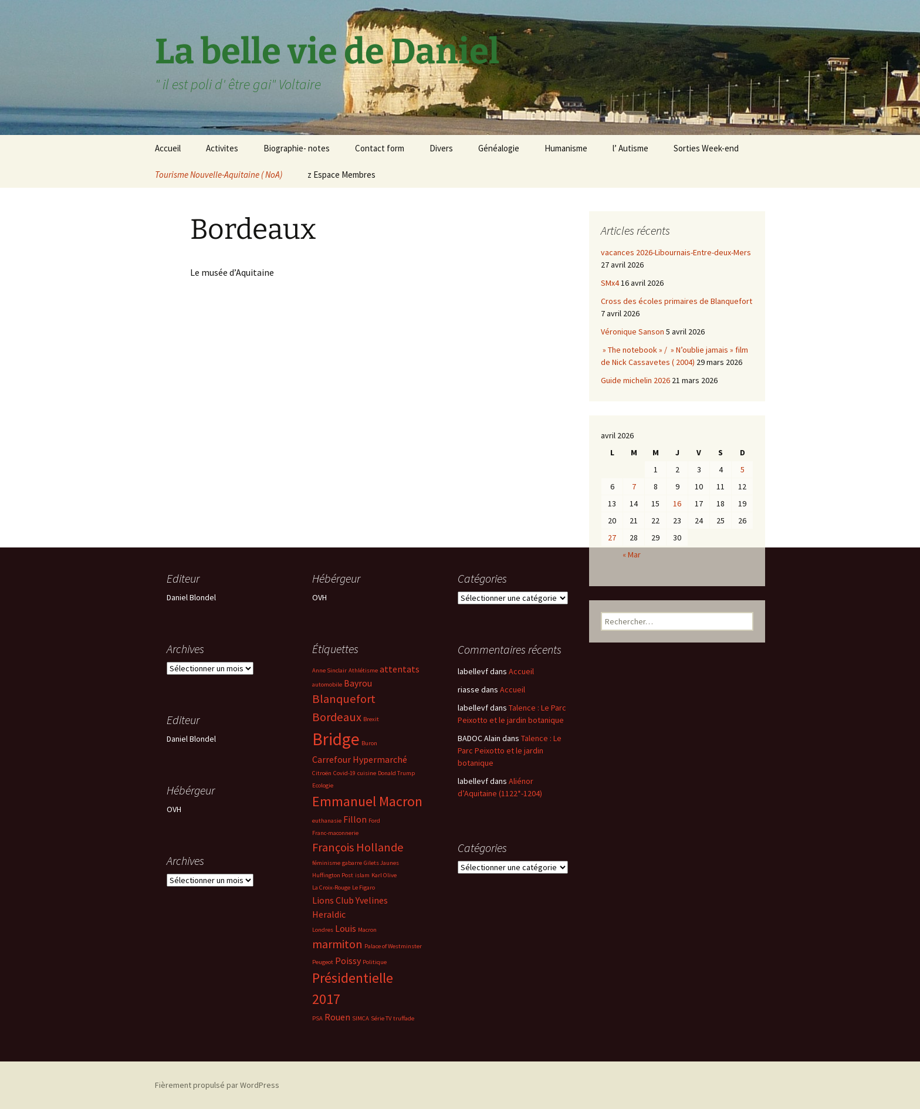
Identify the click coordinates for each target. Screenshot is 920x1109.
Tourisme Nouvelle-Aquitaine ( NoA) (218, 174)
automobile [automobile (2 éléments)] (327, 684)
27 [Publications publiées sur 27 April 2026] (612, 537)
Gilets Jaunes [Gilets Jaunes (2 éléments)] (381, 863)
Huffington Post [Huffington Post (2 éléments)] (332, 875)
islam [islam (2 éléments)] (362, 875)
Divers (441, 148)
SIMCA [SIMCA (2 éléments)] (360, 1018)
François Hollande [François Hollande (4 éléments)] (358, 847)
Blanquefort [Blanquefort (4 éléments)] (344, 698)
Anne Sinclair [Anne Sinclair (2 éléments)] (329, 670)
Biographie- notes (296, 148)
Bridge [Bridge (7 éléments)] (336, 739)
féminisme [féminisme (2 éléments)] (326, 863)
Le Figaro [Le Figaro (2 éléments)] (363, 887)
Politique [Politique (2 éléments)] (375, 962)
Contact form (379, 148)
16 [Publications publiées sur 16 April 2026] (677, 503)
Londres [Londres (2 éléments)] (322, 930)
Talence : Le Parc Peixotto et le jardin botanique (510, 750)
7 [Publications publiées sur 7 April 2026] (634, 486)
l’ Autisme (630, 148)
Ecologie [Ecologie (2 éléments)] (322, 785)
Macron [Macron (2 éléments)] (367, 930)
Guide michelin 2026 (635, 380)
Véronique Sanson (632, 331)
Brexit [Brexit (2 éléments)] (371, 719)
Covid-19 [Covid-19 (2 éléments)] (344, 773)
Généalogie (498, 148)
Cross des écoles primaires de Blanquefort (676, 301)
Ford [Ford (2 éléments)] (374, 820)
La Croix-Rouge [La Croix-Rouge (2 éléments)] (331, 887)
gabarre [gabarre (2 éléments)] (352, 863)
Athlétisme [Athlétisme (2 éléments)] (363, 670)
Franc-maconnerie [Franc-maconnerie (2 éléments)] (335, 833)
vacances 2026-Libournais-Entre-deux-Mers (676, 252)
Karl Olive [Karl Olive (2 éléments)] (384, 875)
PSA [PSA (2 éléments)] (317, 1018)
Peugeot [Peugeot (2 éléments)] (322, 962)
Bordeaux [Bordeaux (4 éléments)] (336, 717)
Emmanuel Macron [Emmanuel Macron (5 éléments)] (367, 801)
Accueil (168, 148)
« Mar (632, 554)
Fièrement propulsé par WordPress (217, 1085)
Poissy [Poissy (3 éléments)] (348, 960)
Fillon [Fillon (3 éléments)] (355, 819)
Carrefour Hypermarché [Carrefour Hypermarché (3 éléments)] (359, 759)
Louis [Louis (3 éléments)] (345, 928)
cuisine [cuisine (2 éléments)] (366, 773)
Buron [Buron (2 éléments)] (369, 743)
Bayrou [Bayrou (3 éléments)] (358, 683)
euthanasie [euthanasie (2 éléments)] (326, 820)
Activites (222, 148)
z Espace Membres (341, 174)
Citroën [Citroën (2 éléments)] (322, 773)
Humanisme (565, 148)
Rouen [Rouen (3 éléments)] (337, 1017)
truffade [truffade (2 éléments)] (403, 1018)
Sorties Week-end (706, 148)
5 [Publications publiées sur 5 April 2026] (742, 469)
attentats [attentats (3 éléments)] (400, 669)
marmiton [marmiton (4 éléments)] (337, 944)
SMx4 (610, 283)
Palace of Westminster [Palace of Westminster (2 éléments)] (393, 946)
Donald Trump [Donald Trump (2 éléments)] (396, 773)
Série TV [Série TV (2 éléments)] (381, 1018)
